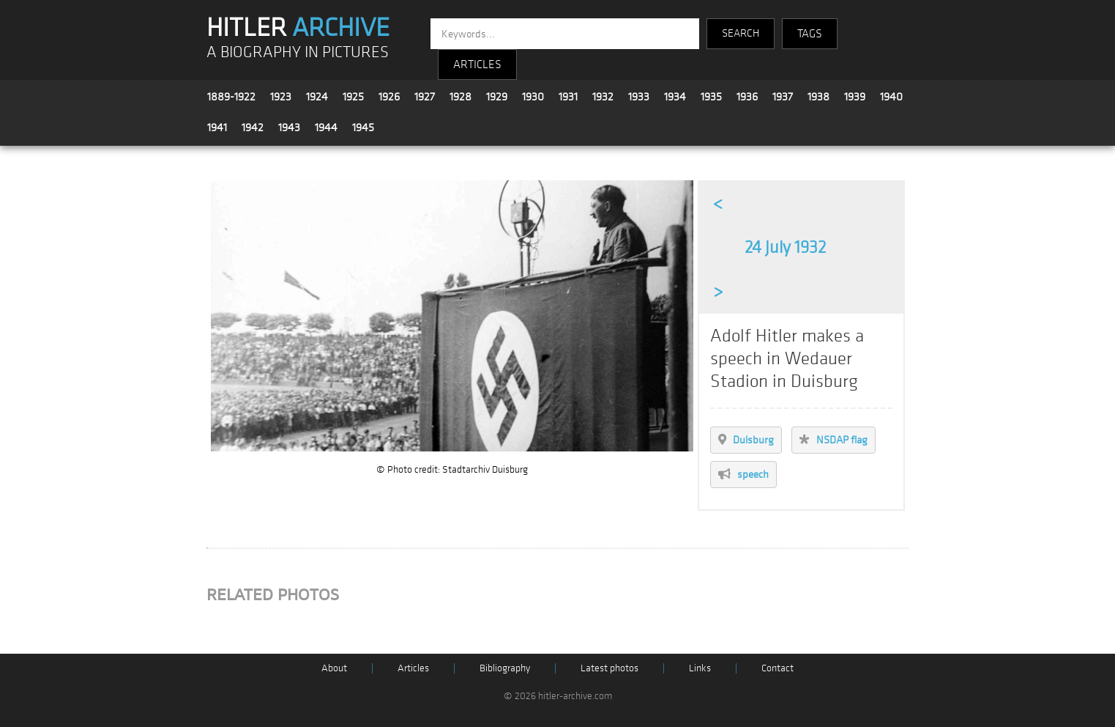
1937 (782, 96)
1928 (460, 96)
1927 (424, 96)
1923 (280, 96)
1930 (533, 96)
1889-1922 (231, 96)
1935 (711, 96)
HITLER (297, 28)
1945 (363, 127)
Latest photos (609, 668)
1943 (289, 127)
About (334, 668)
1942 (253, 127)
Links (700, 668)
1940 (891, 96)
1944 (326, 127)
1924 (317, 96)
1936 (747, 96)
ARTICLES (477, 64)
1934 (675, 96)
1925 (353, 96)
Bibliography (505, 668)
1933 (638, 96)
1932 (603, 96)
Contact (777, 668)
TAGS (809, 33)
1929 (496, 96)
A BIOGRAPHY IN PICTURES (297, 52)
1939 (854, 96)
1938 (818, 96)
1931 (568, 96)
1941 (217, 127)
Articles (413, 668)
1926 (389, 96)
